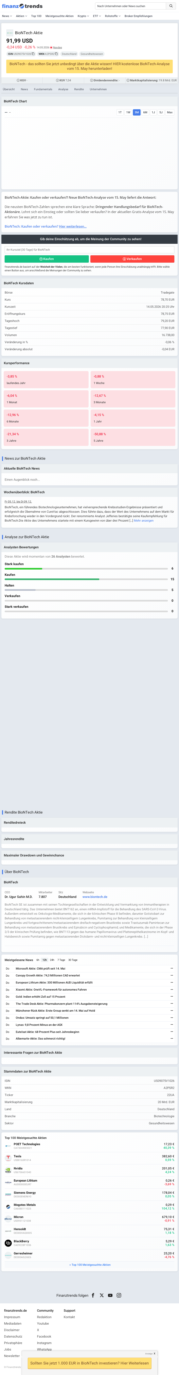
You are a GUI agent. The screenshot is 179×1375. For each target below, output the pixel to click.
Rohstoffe (111, 16)
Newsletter (12, 1356)
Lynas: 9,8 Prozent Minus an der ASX (39, 1025)
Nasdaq (57, 47)
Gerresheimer (23, 1253)
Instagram (44, 1343)
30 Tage (72, 960)
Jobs (7, 1349)
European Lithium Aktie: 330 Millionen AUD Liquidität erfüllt (54, 982)
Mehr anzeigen (144, 520)
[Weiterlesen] (172, 969)
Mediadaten (12, 1323)
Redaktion (44, 1317)
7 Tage (61, 960)
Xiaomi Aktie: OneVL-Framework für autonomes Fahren (51, 990)
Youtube (43, 1323)
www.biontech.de (95, 896)
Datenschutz (13, 1336)
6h (37, 960)
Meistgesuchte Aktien (60, 16)
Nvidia (18, 1168)
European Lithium (25, 1180)
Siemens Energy (25, 1192)
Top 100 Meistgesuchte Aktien (91, 1265)
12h (44, 960)
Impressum (12, 1317)
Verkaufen (134, 259)
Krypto (82, 16)
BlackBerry (21, 1241)
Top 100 (36, 16)
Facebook (44, 1336)
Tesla (17, 1156)
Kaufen (48, 259)
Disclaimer (11, 1330)
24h (52, 960)
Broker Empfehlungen (139, 16)
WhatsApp (44, 1349)
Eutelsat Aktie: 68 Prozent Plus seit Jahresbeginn (47, 1032)
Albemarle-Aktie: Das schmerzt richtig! (40, 1039)
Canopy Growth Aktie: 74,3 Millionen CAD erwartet (48, 975)
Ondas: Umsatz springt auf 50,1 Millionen (42, 1018)
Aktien (20, 16)
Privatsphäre (13, 1343)
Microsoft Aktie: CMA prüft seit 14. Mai (40, 969)
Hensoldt (20, 1229)
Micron (18, 1217)
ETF (95, 16)
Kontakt (69, 1317)
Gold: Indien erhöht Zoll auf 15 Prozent (40, 997)
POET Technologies (27, 1144)
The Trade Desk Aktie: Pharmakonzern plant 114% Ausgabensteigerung (61, 1004)
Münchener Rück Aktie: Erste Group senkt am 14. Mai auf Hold (55, 1011)
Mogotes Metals (25, 1204)
